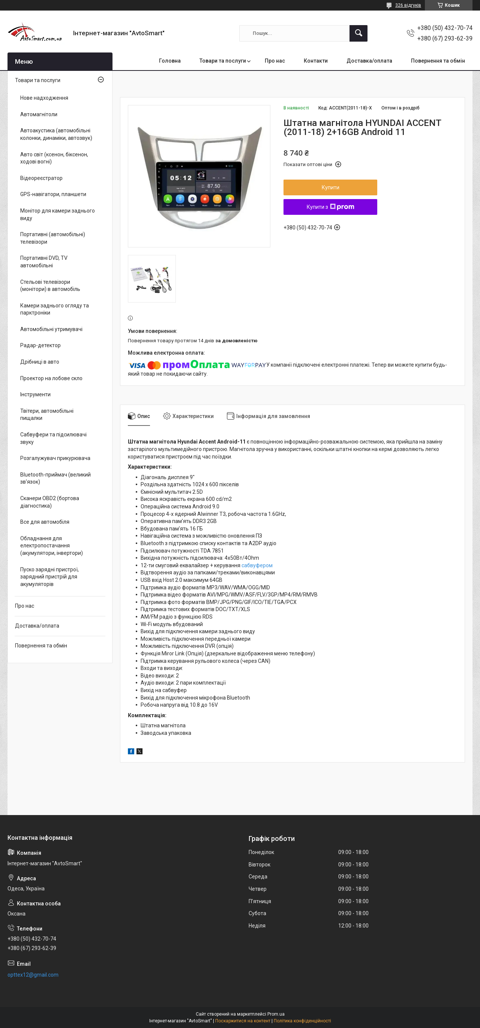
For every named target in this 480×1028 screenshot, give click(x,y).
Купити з (330, 207)
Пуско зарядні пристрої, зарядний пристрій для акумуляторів (49, 576)
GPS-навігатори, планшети (53, 194)
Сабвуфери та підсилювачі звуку (53, 438)
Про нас (275, 61)
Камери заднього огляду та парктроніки (54, 309)
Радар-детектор (40, 345)
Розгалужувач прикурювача (55, 458)
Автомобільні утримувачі (51, 329)
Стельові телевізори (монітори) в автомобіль (50, 285)
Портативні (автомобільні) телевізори (52, 238)
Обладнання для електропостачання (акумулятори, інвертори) (51, 545)
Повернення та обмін (438, 61)
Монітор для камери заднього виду (57, 214)
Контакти (316, 61)
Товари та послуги (223, 61)
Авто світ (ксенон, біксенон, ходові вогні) (54, 158)
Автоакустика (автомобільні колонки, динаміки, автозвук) (56, 134)
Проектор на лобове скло (51, 378)
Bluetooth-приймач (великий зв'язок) (55, 478)
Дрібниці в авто (39, 362)
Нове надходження (44, 98)
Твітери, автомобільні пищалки (47, 414)
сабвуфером (257, 565)
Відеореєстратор (41, 178)
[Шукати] (359, 33)
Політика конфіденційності (302, 1021)
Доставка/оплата (369, 61)
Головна (170, 61)
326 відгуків (408, 5)
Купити (330, 187)
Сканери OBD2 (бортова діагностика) (49, 502)
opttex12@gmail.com (33, 975)
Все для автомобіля (44, 522)
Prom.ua (276, 1014)
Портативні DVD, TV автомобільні (44, 261)
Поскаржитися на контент (242, 1021)
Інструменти (35, 394)
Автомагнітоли (38, 114)
